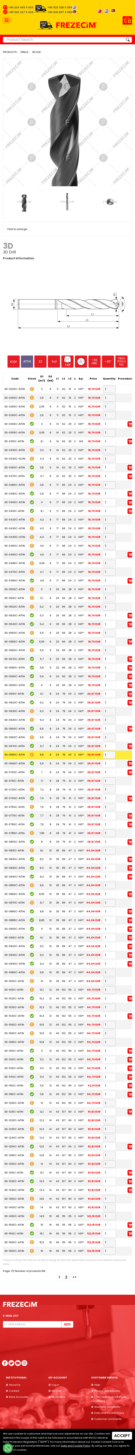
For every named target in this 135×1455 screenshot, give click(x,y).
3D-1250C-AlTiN (14, 1146)
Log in (55, 1385)
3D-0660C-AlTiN (14, 737)
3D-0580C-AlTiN (14, 667)
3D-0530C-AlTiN (14, 615)
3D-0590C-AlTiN (14, 676)
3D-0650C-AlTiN (14, 729)
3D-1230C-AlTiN (14, 1129)
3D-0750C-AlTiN (14, 807)
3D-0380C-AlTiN (14, 485)
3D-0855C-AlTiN (14, 894)
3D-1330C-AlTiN (14, 1181)
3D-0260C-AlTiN (14, 415)
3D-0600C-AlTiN (14, 685)
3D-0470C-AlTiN (14, 572)
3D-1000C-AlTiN (14, 981)
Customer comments (108, 1419)
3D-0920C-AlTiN (14, 946)
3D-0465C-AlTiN (14, 563)
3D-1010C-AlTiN (13, 990)
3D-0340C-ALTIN (14, 459)
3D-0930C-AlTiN (14, 955)
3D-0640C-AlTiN (14, 720)
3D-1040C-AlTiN (14, 1016)
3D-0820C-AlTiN (14, 859)
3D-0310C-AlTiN (14, 441)
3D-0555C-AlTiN (14, 641)
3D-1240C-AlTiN (14, 1138)
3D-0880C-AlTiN (14, 911)
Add (67, 1324)
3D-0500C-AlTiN (14, 589)
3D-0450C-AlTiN (14, 546)
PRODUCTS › (10, 52)
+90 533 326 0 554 (60, 7)
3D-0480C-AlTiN (14, 580)
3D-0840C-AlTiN (14, 877)
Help (97, 1385)
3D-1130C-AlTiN (13, 1068)
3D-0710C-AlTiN (14, 781)
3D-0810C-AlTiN (14, 850)
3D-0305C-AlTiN (14, 432)
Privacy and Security (107, 1391)
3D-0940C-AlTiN (14, 964)
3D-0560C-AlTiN (14, 650)
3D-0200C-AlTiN (14, 389)
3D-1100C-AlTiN (13, 1051)
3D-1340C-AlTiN (14, 1190)
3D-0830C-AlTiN (14, 868)
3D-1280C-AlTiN (14, 1155)
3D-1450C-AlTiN (14, 1216)
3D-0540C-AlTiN (14, 624)
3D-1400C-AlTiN (14, 1207)
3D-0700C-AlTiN (14, 772)
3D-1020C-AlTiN (14, 998)
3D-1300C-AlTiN (14, 1164)
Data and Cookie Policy (109, 1413)
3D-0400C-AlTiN (14, 502)
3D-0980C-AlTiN (14, 972)
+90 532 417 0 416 (20, 12)
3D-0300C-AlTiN (14, 424)
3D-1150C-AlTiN (13, 1085)
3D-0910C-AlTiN (14, 937)
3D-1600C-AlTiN (14, 1251)
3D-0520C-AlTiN (14, 607)
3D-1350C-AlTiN (14, 1199)
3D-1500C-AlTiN (14, 1225)
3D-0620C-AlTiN (14, 702)
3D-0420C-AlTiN (14, 519)
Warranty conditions (107, 1407)
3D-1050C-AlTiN (14, 1024)
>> (74, 1277)
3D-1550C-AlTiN (14, 1242)
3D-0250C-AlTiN (14, 398)
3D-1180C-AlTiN (13, 1094)
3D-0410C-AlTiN (14, 511)
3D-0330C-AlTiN (14, 450)
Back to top (125, 1446)
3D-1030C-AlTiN (14, 1007)
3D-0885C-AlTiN (14, 920)
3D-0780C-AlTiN (14, 824)
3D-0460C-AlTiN (14, 554)
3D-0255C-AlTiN (14, 406)
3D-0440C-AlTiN (14, 537)
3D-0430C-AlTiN (14, 528)
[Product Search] (63, 40)
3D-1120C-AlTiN (13, 1059)
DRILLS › (25, 52)
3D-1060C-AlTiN (14, 1033)
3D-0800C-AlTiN (14, 842)
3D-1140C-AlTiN (13, 1077)
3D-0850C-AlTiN (14, 885)
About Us (14, 1385)
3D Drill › (37, 52)
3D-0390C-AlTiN (14, 493)
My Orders (58, 1397)
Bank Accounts (18, 1397)
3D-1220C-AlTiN (14, 1120)
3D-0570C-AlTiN (14, 659)
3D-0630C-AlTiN (14, 711)
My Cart (56, 1391)
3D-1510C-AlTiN (13, 1233)
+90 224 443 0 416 (20, 7)
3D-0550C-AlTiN (14, 633)
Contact (14, 1391)
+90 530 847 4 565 (60, 12)
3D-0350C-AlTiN (14, 467)
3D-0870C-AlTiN (14, 902)
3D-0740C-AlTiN (14, 798)
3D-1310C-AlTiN (13, 1172)
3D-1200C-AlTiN (14, 1103)
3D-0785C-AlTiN (14, 833)
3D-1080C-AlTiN (14, 1042)
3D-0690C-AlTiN (14, 763)
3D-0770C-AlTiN (14, 815)
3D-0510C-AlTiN (14, 598)
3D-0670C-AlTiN (14, 746)
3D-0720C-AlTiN (14, 789)
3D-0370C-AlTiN (14, 476)
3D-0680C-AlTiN (14, 754)
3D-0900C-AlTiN (14, 929)
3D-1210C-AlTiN (13, 1112)
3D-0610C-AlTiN (14, 694)
